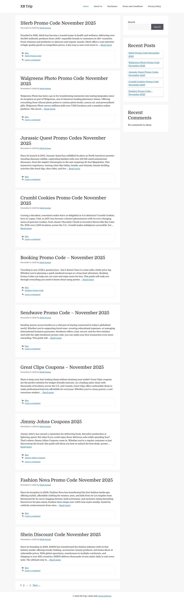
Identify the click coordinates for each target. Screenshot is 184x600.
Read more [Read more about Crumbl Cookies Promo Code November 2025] (26, 228)
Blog (27, 53)
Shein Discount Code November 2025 (60, 534)
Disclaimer (112, 6)
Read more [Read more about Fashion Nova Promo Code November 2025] (64, 505)
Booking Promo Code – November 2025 (62, 257)
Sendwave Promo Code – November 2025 (64, 312)
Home (86, 6)
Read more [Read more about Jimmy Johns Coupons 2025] (26, 447)
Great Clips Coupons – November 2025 (62, 367)
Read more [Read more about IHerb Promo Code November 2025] (106, 45)
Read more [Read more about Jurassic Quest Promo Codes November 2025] (74, 168)
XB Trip (26, 6)
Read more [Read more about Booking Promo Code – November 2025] (88, 279)
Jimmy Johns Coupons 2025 (51, 421)
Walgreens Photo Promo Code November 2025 (144, 64)
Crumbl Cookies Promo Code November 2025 (144, 83)
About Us (98, 6)
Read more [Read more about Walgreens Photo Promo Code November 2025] (49, 109)
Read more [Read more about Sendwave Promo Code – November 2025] (56, 338)
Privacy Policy (154, 6)
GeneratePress (104, 596)
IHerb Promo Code (33, 56)
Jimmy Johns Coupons (35, 458)
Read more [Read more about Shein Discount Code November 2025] (55, 560)
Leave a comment (32, 60)
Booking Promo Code (34, 290)
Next (36, 585)
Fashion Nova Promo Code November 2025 (66, 480)
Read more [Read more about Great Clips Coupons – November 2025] (48, 392)
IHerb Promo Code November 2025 (58, 23)
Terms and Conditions (132, 6)
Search (131, 22)
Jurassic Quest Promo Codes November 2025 (143, 74)
